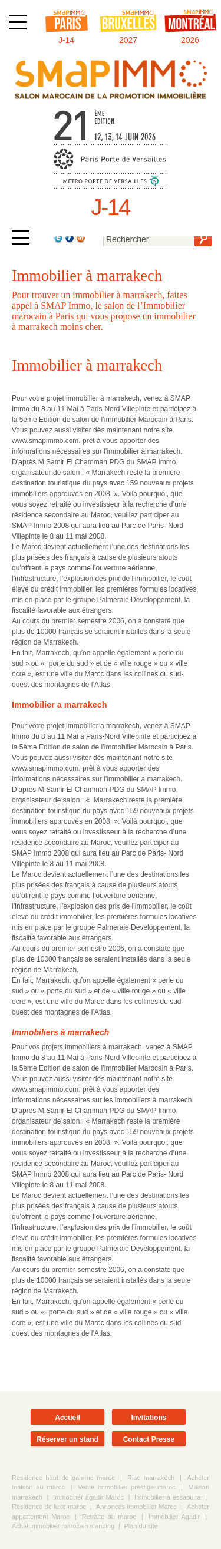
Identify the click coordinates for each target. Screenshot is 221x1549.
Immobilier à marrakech (87, 365)
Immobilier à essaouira (167, 1497)
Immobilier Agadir (174, 1516)
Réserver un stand (67, 1439)
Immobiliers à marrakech (60, 1032)
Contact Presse (148, 1439)
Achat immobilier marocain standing (63, 1526)
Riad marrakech (150, 1477)
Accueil (67, 1417)
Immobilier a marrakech (59, 704)
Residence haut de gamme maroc (63, 1477)
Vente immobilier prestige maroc (127, 1487)
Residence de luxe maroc (49, 1506)
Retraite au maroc (109, 1516)
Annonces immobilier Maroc (136, 1506)
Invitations (148, 1417)
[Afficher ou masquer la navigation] (18, 22)
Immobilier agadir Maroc (88, 1497)
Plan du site (140, 1526)
